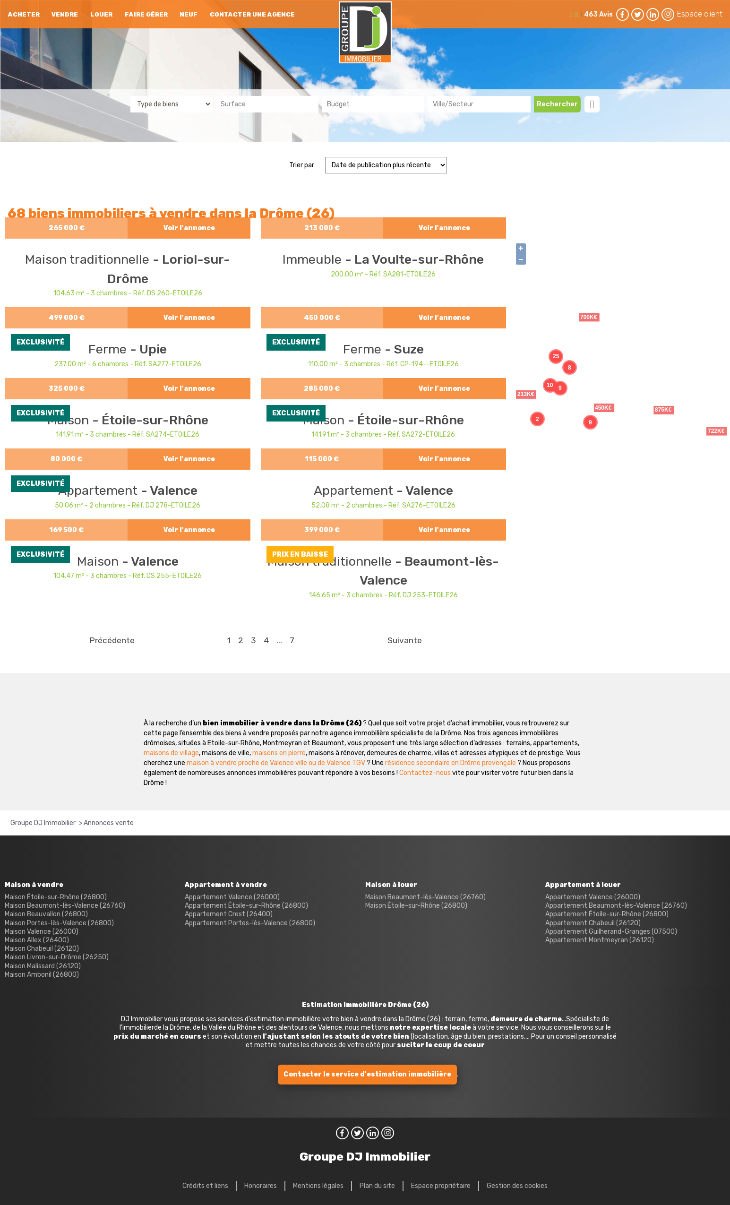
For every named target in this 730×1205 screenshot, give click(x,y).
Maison (99, 561)
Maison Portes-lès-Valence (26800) (59, 923)
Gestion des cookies (517, 1186)
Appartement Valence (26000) (232, 897)
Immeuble (314, 259)
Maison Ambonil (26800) (42, 975)
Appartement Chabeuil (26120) (593, 923)
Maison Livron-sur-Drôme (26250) (57, 957)
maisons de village (171, 753)
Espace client (699, 13)
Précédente (112, 640)
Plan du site (377, 1186)
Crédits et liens (205, 1186)
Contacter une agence (252, 14)
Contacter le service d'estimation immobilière (367, 1074)
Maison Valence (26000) (41, 932)
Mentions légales (318, 1186)
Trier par (301, 165)
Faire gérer (146, 14)
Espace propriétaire (441, 1186)
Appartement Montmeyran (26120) (599, 940)
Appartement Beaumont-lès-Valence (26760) (616, 906)
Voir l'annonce (189, 228)
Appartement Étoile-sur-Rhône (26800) (246, 906)
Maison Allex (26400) (37, 940)
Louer (101, 14)
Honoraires (260, 1186)
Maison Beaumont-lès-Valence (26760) (65, 906)
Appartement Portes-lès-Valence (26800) (250, 923)
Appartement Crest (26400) (229, 914)
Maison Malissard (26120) (43, 966)
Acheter (24, 14)
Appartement (99, 490)
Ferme (109, 349)
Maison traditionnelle (89, 259)
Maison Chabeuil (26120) (42, 949)
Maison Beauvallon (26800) (46, 914)
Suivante (404, 640)
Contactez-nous (425, 773)
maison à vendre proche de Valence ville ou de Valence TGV (276, 763)
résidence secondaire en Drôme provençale (450, 763)
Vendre (65, 14)
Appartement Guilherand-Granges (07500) (611, 932)
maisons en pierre (279, 753)
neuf (189, 14)
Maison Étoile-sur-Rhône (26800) (56, 897)
